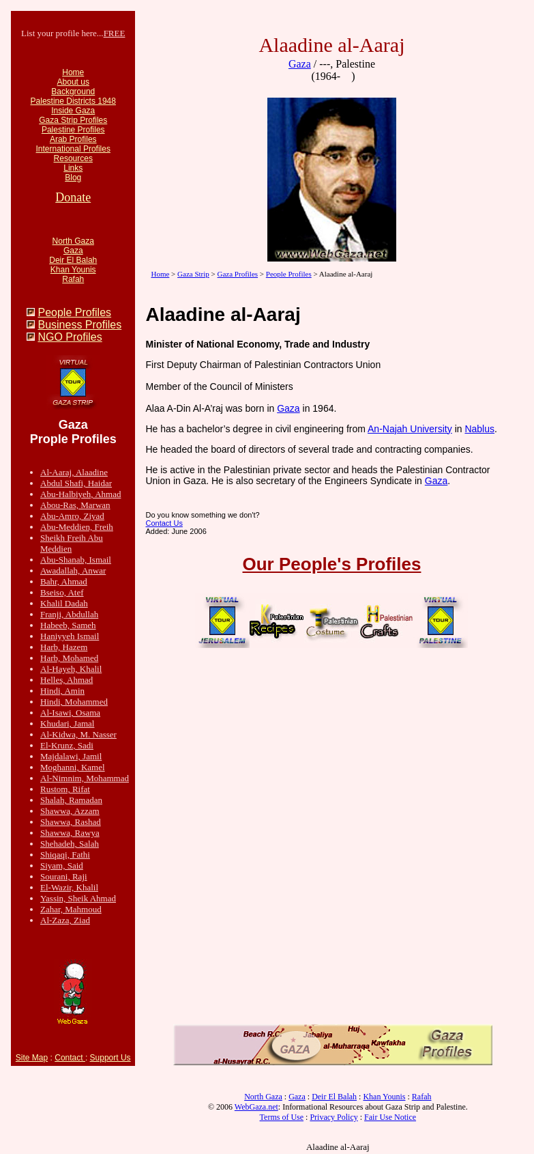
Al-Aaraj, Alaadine (74, 472)
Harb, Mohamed (69, 658)
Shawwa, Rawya (70, 833)
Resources (73, 158)
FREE (114, 33)
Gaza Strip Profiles (73, 120)
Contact (70, 1057)
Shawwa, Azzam (70, 811)
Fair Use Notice (390, 1117)
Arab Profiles (73, 139)
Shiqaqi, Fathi (65, 854)
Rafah (73, 279)
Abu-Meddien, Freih (76, 527)
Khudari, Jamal (67, 723)
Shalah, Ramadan (71, 800)
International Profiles (73, 149)
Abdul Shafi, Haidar (76, 483)
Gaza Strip (193, 274)
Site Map (32, 1057)
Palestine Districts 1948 (73, 101)
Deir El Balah (73, 260)
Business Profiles (79, 324)
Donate (73, 197)
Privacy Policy (333, 1117)
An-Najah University (410, 428)
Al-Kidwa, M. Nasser (78, 734)
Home (73, 72)
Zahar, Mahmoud (71, 909)
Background (73, 91)
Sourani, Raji (63, 876)
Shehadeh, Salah (69, 844)
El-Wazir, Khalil (69, 887)
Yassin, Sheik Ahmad (78, 898)
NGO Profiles (70, 337)
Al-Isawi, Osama (70, 712)
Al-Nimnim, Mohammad (84, 778)
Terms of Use (281, 1117)
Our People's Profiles (332, 564)
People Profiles (74, 312)
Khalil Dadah (64, 603)
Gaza (73, 250)
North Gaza (73, 241)
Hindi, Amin (62, 691)
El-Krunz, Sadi (66, 745)
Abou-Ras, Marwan (75, 505)
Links (73, 168)
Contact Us (163, 523)
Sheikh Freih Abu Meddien (71, 543)
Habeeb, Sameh (68, 625)
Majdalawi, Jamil (71, 756)
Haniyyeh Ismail (69, 636)
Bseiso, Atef (62, 592)
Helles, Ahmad (66, 680)
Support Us (110, 1057)
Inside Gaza (73, 110)
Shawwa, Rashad (70, 822)
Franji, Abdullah (69, 614)
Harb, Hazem (63, 647)
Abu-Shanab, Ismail (75, 559)
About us (73, 82)
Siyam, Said (61, 865)
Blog (73, 177)
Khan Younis (73, 270)
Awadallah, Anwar (73, 570)
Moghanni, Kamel (72, 767)
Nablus (479, 428)
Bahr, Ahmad (63, 581)
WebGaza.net (256, 1107)
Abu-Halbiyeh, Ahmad (80, 494)
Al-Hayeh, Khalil (71, 669)
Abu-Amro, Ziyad (72, 516)
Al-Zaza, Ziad (65, 920)
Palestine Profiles (73, 130)
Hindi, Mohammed (74, 701)
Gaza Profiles (238, 274)
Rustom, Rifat (65, 789)
